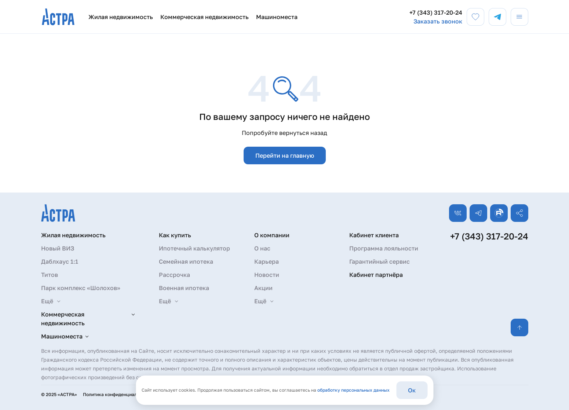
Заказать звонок (437, 21)
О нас (262, 248)
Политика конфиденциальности (117, 394)
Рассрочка (174, 274)
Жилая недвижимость (120, 17)
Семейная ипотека (186, 261)
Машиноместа (277, 17)
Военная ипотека (184, 288)
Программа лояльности (383, 248)
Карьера (266, 261)
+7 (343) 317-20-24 (435, 12)
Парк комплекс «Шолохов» (80, 288)
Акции (263, 288)
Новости (266, 274)
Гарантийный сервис (379, 261)
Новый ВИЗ (57, 248)
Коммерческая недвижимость (204, 17)
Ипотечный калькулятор (194, 248)
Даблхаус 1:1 (59, 261)
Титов (49, 274)
